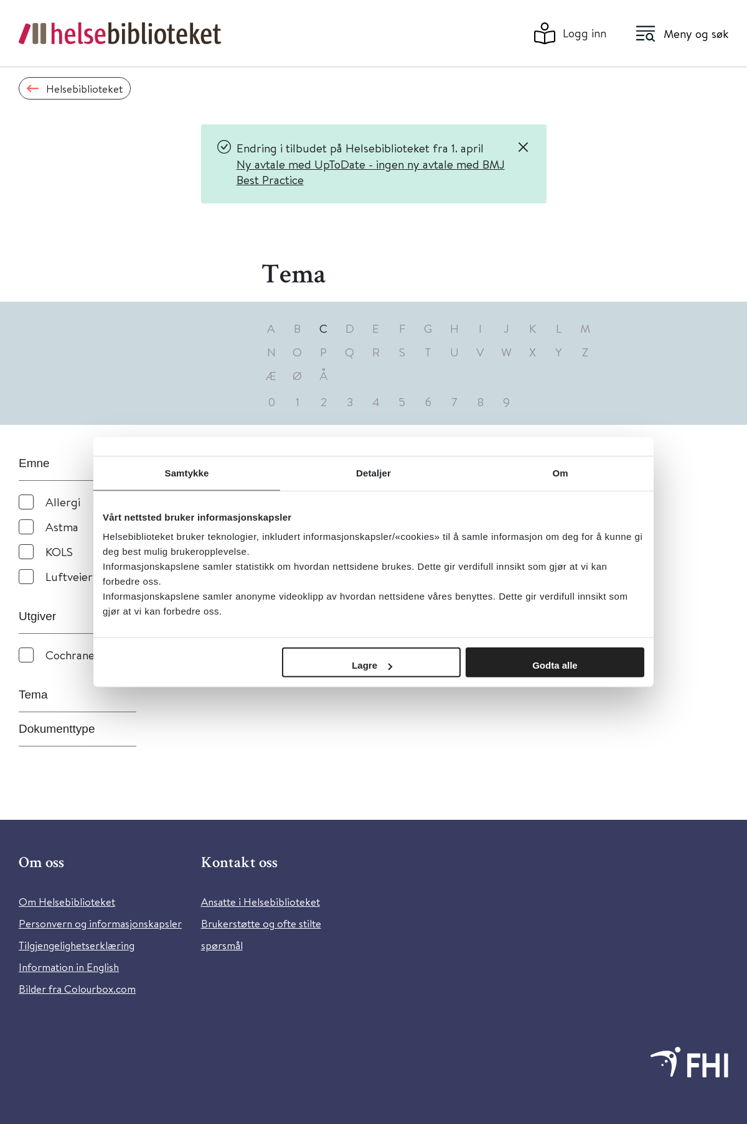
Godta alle (555, 665)
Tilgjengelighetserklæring (76, 945)
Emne (34, 463)
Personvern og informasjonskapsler (100, 923)
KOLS (59, 551)
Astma (61, 526)
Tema (33, 694)
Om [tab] (560, 472)
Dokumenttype (57, 728)
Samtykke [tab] (187, 472)
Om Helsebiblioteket (67, 901)
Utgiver (37, 616)
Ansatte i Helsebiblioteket (260, 901)
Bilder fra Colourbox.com (77, 989)
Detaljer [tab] (373, 472)
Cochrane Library (89, 654)
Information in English (69, 967)
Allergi (62, 501)
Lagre (372, 665)
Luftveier (69, 576)
